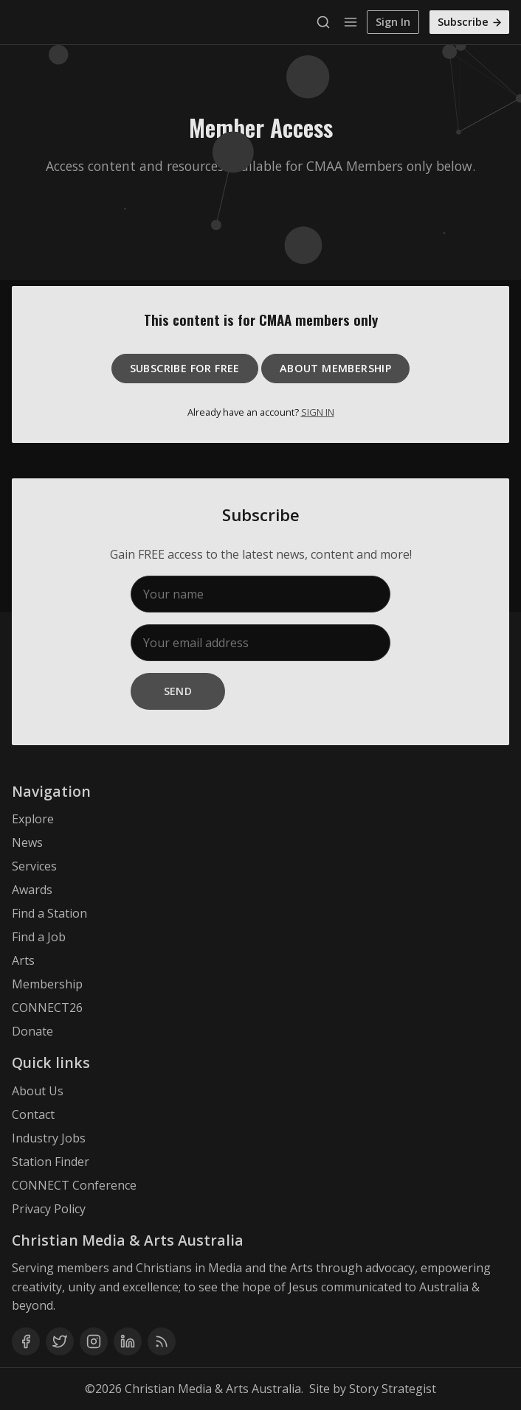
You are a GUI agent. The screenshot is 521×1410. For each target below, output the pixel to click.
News (27, 842)
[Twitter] (60, 1341)
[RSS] (162, 1341)
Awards (32, 890)
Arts (23, 960)
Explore (33, 819)
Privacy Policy (49, 1209)
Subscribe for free (185, 368)
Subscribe (470, 22)
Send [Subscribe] (178, 691)
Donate (32, 1031)
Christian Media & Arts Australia (213, 1389)
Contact (33, 1114)
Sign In (393, 22)
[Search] (327, 22)
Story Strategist (392, 1389)
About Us (37, 1091)
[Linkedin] (128, 1341)
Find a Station (49, 913)
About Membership (335, 368)
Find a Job (39, 937)
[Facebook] (26, 1341)
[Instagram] (94, 1341)
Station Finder (50, 1162)
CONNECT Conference (74, 1185)
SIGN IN (317, 412)
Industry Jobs (49, 1138)
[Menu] (350, 22)
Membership (47, 984)
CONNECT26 (47, 1007)
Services (34, 866)
